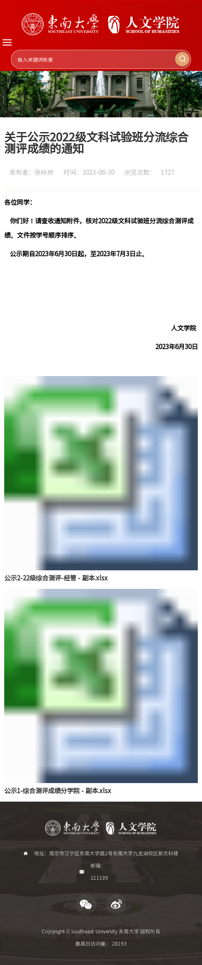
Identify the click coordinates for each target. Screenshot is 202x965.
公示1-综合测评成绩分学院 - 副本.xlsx (58, 790)
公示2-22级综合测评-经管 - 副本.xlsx (56, 577)
